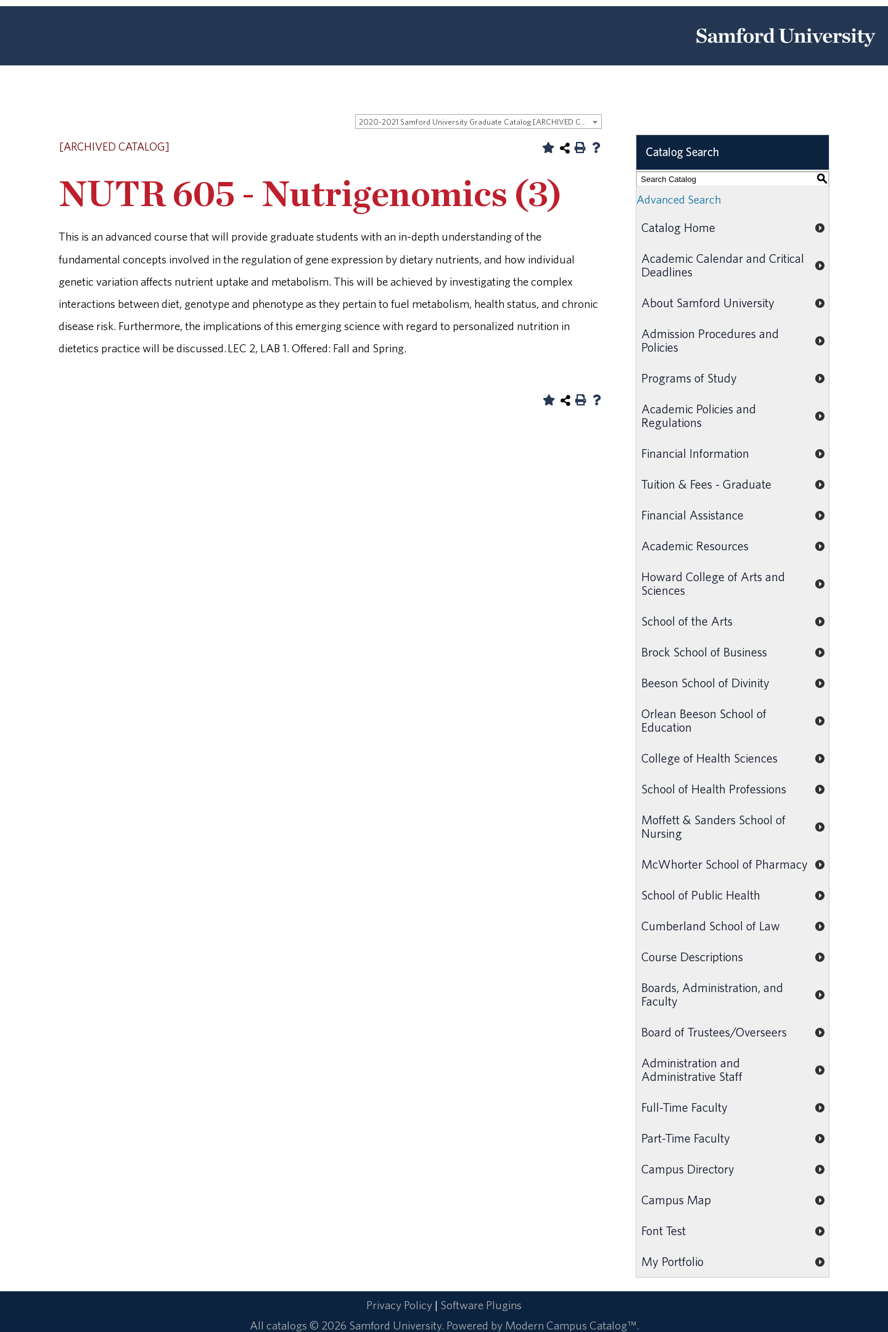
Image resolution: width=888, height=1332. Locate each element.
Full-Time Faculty (684, 1107)
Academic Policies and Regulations (698, 415)
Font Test (663, 1230)
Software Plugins (481, 1305)
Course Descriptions (692, 956)
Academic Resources (695, 546)
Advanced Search (678, 199)
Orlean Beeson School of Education (704, 720)
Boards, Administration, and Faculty (712, 994)
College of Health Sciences (709, 758)
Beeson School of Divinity (705, 683)
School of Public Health (700, 895)
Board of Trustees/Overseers (714, 1032)
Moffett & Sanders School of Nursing (713, 826)
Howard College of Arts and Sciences (713, 583)
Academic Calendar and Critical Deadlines (722, 265)
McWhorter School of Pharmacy (724, 864)
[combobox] (478, 121)
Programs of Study (689, 378)
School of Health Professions (713, 789)
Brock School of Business (704, 652)
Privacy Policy (399, 1305)
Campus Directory (687, 1169)
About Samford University (708, 303)
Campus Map (676, 1200)
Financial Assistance (692, 515)
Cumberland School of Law (710, 926)
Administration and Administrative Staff (691, 1069)
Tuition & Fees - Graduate (706, 484)
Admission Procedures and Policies (710, 340)
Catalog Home (678, 227)
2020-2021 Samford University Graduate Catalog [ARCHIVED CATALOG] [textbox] (480, 121)
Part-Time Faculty (685, 1138)
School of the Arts (687, 621)
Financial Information (695, 453)
